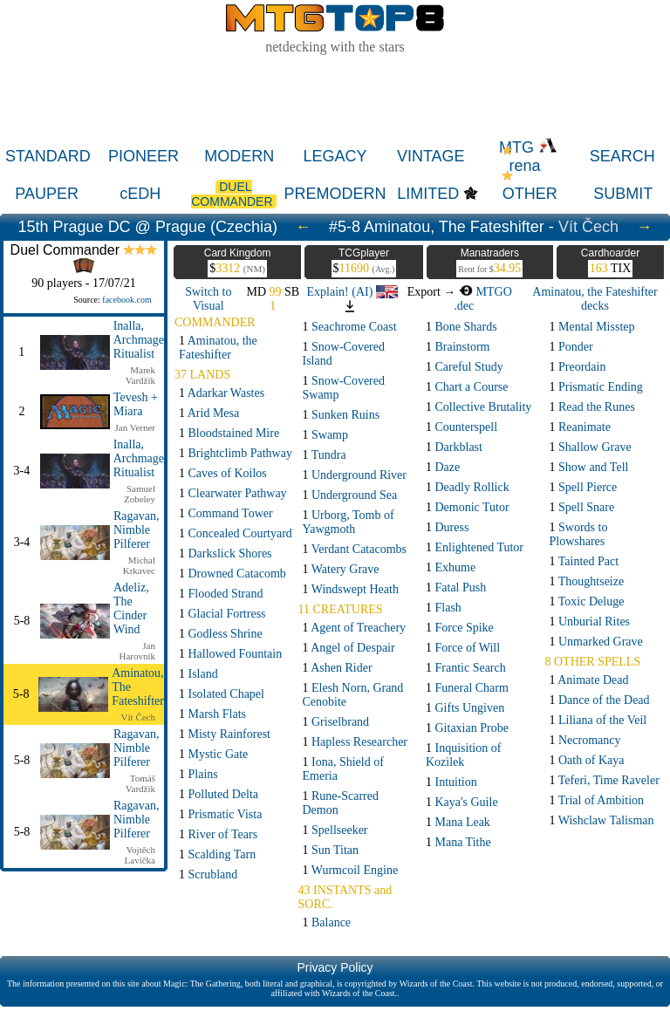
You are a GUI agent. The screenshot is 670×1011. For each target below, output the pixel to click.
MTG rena (528, 156)
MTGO (485, 291)
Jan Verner (134, 427)
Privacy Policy (335, 967)
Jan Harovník (137, 650)
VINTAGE (431, 156)
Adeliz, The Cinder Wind (131, 608)
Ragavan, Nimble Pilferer (136, 529)
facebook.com (126, 299)
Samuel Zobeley (139, 493)
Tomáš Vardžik (140, 783)
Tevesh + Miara (135, 404)
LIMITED (428, 193)
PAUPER (47, 193)
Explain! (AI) (352, 291)
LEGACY (335, 156)
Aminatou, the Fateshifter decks (594, 298)
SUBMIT (623, 193)
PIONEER (143, 156)
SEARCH (622, 156)
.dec (464, 305)
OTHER (529, 193)
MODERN (239, 156)
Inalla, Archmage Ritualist (138, 339)
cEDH (140, 193)
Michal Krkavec (139, 565)
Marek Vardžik (140, 375)
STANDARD (48, 156)
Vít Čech (588, 227)
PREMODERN (335, 193)
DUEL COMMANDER (233, 194)
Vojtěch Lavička (140, 854)
